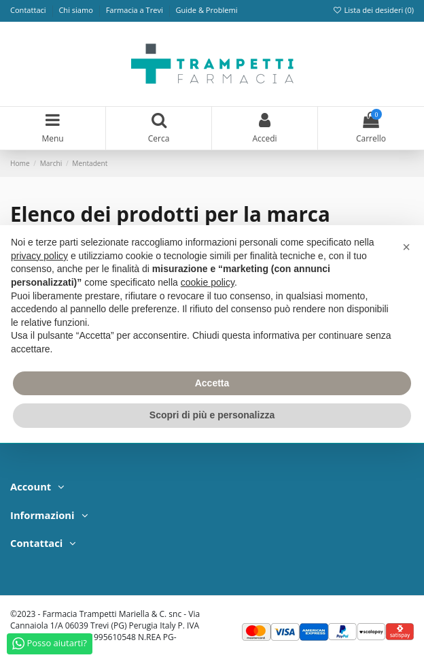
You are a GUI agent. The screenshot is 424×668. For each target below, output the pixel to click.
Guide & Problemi (206, 10)
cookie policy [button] (207, 282)
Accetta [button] (212, 383)
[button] (406, 247)
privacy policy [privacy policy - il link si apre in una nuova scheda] (39, 255)
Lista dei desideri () (373, 10)
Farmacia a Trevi (135, 10)
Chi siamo (76, 10)
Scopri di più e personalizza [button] (212, 415)
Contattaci (29, 10)
